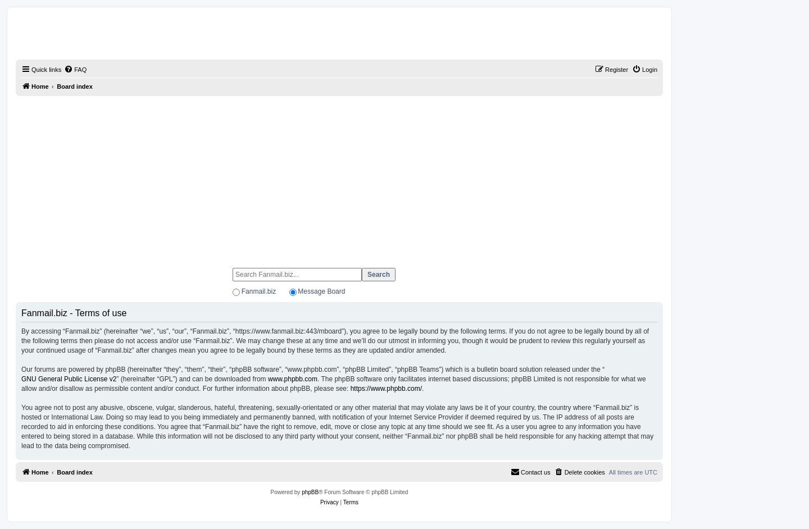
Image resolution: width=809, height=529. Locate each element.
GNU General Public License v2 (68, 379)
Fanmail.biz (259, 291)
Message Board (321, 291)
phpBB (310, 492)
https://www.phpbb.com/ (386, 389)
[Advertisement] (339, 177)
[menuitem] (75, 69)
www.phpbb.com (292, 379)
